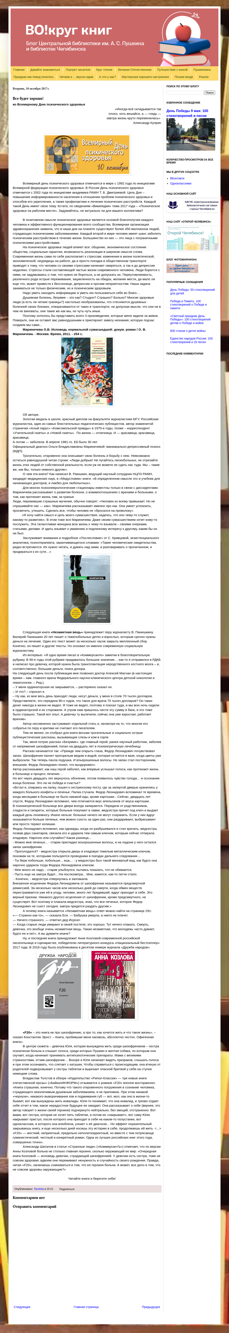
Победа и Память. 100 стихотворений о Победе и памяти (188, 304)
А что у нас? (107, 77)
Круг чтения (104, 69)
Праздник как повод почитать (34, 77)
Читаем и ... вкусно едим (76, 77)
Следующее (22, 1307)
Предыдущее (151, 1307)
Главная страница (86, 1307)
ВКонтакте (177, 178)
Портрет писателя (78, 69)
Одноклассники (180, 183)
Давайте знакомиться (45, 69)
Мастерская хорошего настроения (145, 77)
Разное (204, 77)
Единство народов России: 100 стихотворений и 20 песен (191, 340)
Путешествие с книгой (172, 69)
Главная (19, 69)
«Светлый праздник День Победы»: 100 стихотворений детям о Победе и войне (190, 319)
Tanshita (39, 1189)
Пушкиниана (202, 69)
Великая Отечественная (134, 69)
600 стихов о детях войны (188, 331)
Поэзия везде (184, 77)
